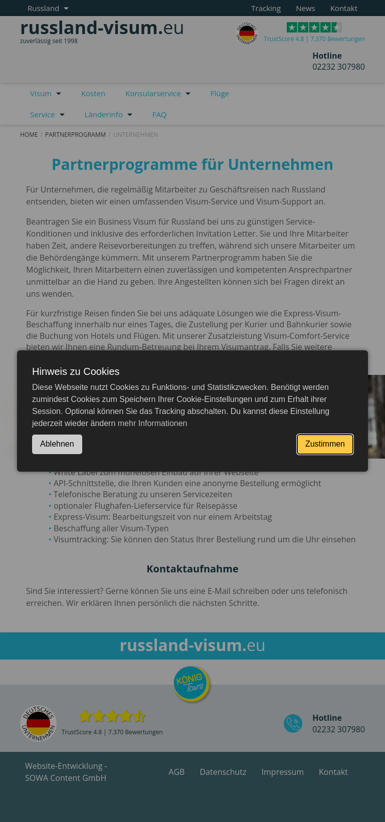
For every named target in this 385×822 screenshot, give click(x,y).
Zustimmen (325, 444)
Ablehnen (57, 444)
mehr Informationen (152, 423)
